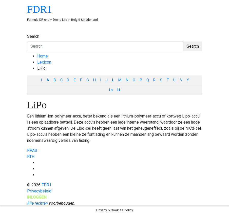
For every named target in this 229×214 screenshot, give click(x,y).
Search (33, 36)
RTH (30, 156)
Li (118, 90)
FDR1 (39, 9)
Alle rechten (37, 203)
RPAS (32, 150)
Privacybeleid (39, 191)
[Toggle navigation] (30, 31)
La (110, 90)
